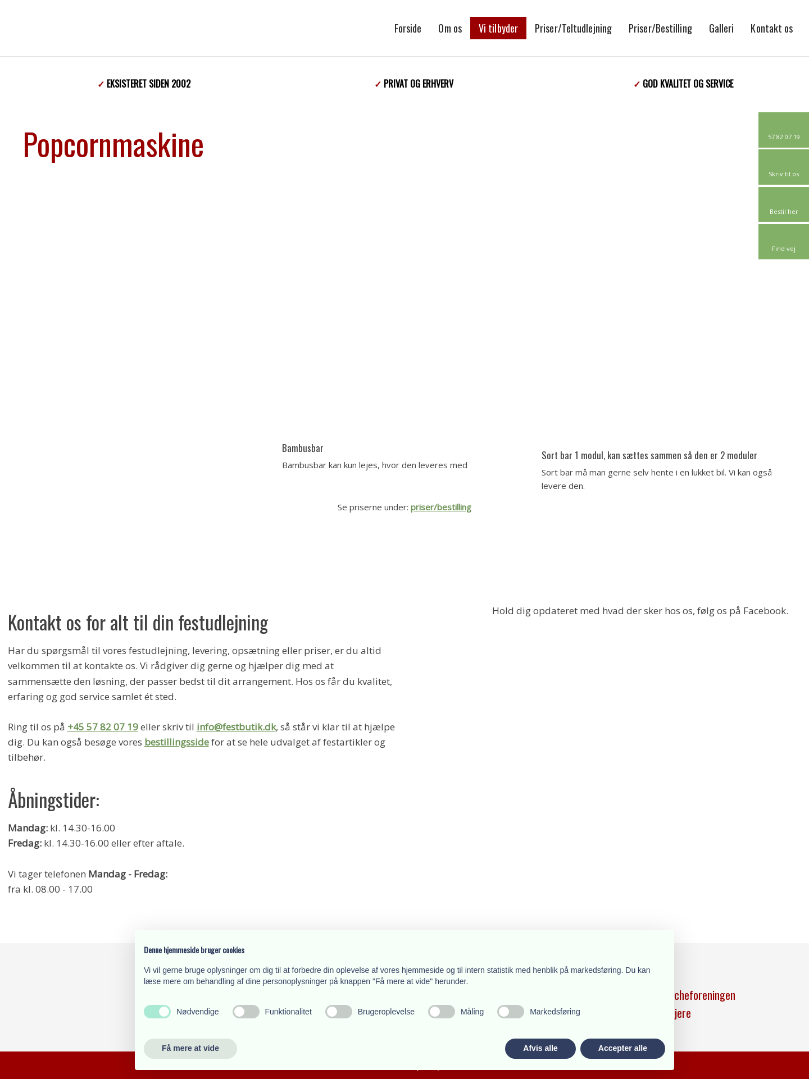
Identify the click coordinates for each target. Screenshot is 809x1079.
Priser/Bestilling (660, 28)
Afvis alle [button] (540, 1048)
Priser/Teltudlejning (573, 28)
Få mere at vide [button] (190, 1048)
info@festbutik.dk (236, 726)
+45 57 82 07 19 (102, 726)
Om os (450, 28)
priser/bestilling (441, 507)
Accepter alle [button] (622, 1048)
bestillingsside (176, 741)
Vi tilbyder (498, 28)
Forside (408, 28)
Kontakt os (772, 28)
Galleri (721, 28)
